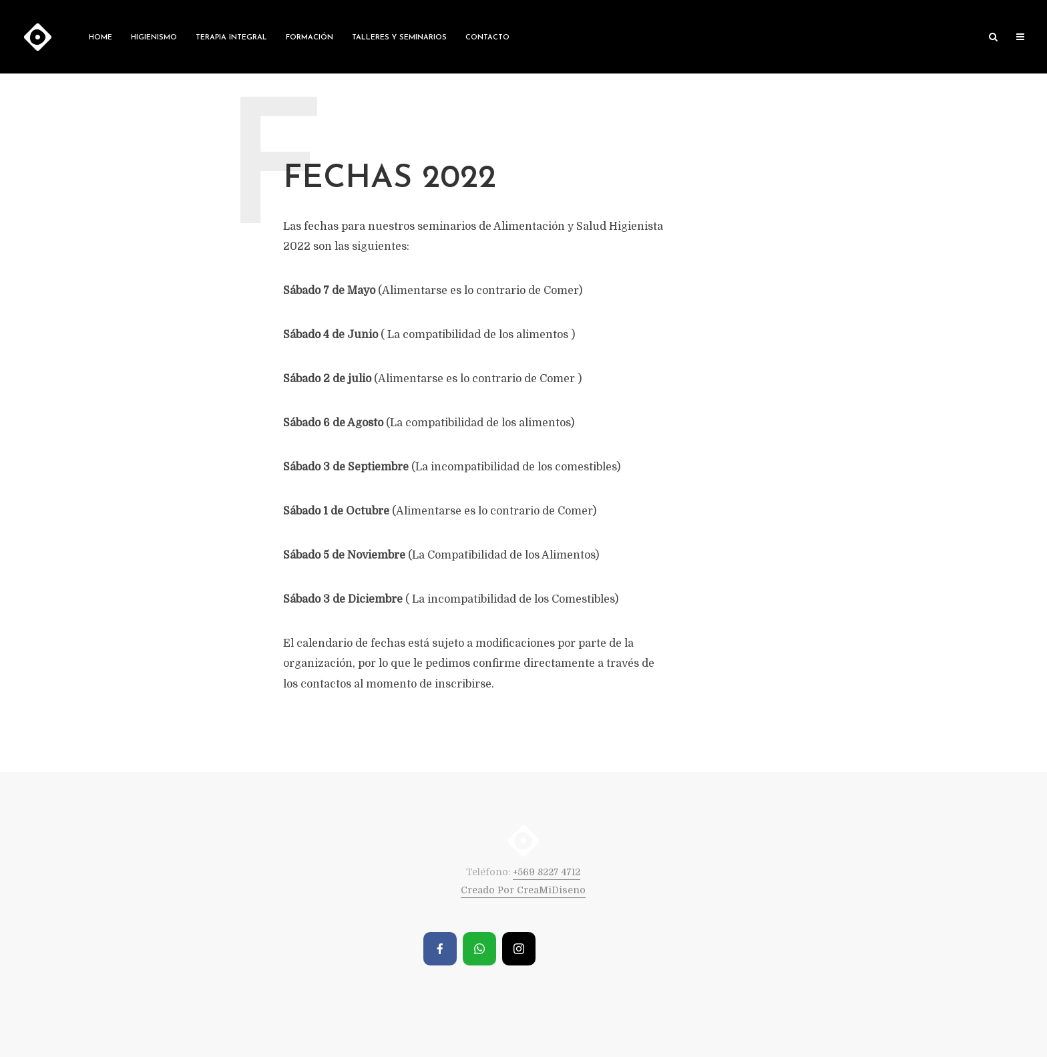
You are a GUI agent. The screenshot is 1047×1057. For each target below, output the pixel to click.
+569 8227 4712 (546, 872)
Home (100, 37)
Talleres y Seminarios (399, 37)
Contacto (487, 37)
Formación (309, 37)
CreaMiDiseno (551, 890)
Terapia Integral (231, 37)
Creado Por (489, 890)
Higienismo (154, 37)
